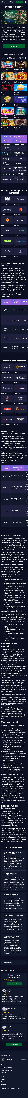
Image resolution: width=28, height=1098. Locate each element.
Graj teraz (14, 46)
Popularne (5, 58)
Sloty (24, 58)
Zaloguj (12, 2)
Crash (18, 58)
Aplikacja (3, 1084)
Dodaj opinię (14, 983)
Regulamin (4, 1065)
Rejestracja (19, 2)
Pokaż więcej (14, 1044)
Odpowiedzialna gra (6, 1067)
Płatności (3, 1072)
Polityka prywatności (6, 1070)
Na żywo (12, 58)
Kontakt (3, 1079)
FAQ (2, 1076)
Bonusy (3, 1082)
